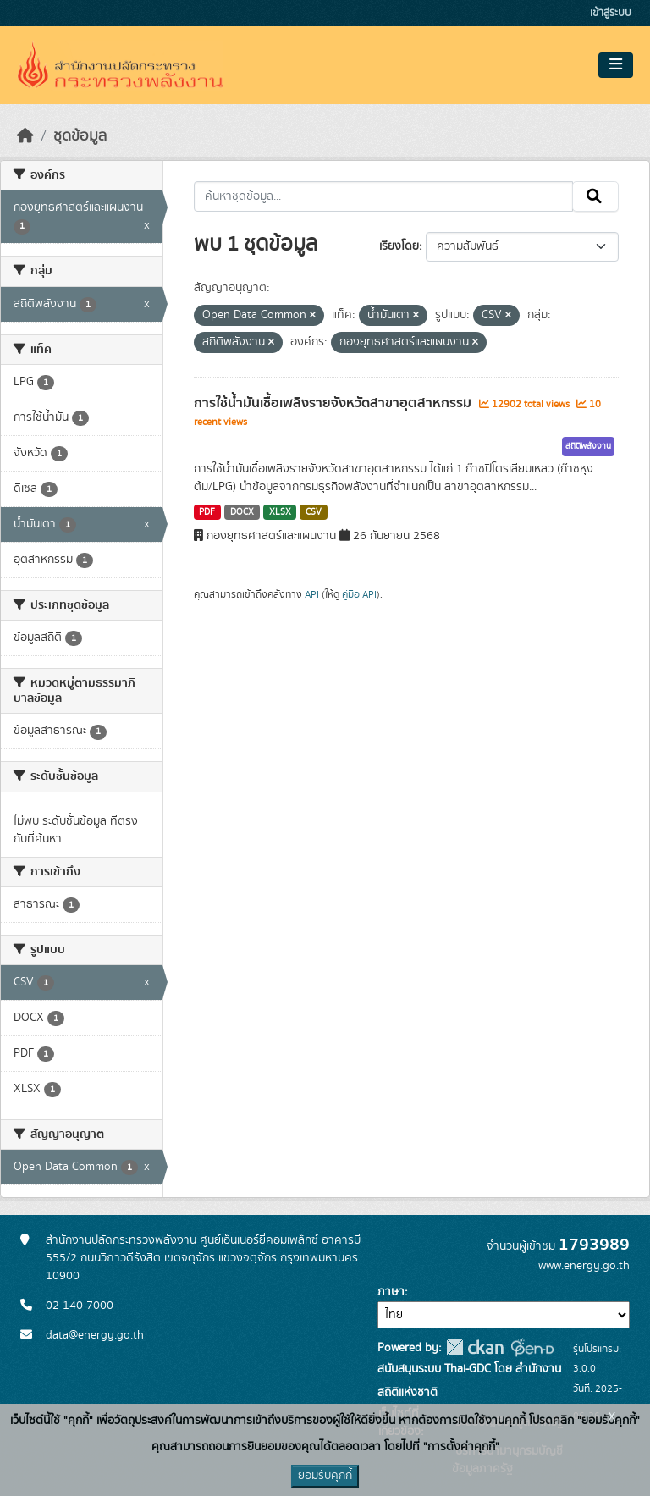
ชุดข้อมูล (80, 136)
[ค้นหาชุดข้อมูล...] (384, 196)
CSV (314, 512)
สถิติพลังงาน (588, 446)
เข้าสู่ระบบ (610, 13)
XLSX (280, 512)
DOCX (242, 512)
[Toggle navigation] (615, 65)
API (312, 594)
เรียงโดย (399, 246)
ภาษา (391, 1291)
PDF (207, 512)
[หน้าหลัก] (25, 136)
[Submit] (595, 196)
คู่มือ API (359, 594)
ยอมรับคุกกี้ (325, 1475)
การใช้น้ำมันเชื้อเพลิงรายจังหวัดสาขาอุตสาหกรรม (334, 403)
